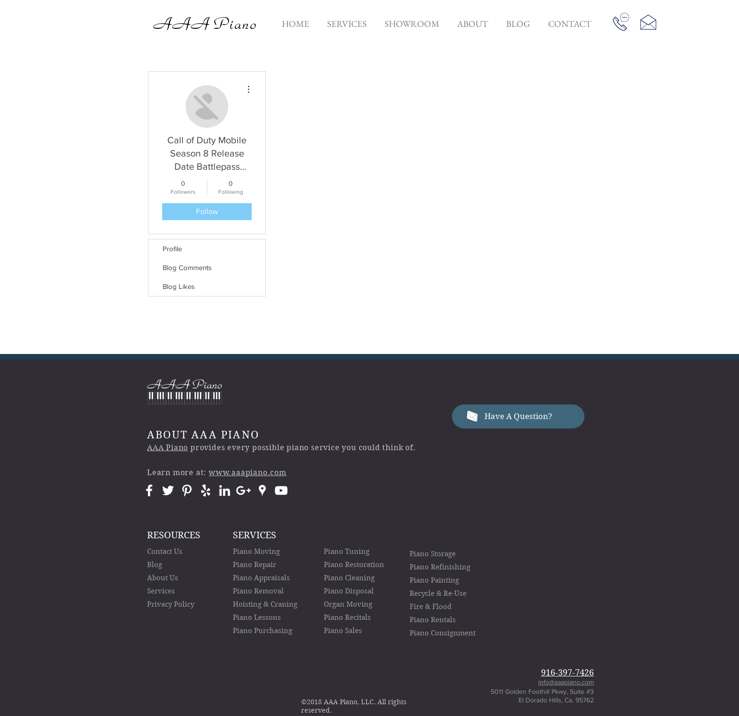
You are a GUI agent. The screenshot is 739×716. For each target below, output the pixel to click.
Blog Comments (187, 267)
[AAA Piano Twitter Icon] (168, 490)
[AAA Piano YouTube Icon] (281, 490)
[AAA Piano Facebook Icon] (149, 490)
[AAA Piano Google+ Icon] (243, 490)
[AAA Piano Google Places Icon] (262, 490)
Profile (172, 249)
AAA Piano (167, 447)
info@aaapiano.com (566, 682)
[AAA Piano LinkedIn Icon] (224, 490)
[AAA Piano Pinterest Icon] (187, 490)
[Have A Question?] (518, 416)
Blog (154, 564)
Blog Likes (179, 286)
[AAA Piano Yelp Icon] (205, 490)
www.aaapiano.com (248, 472)
